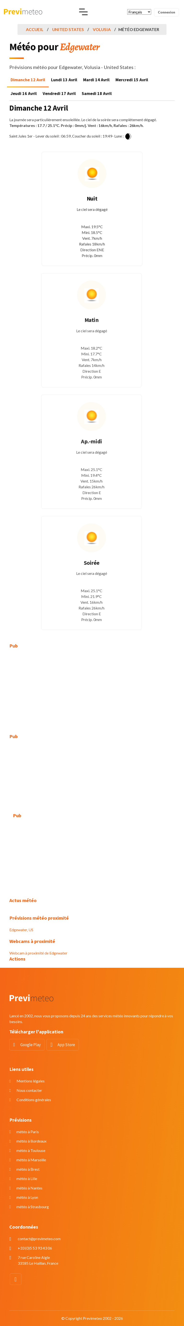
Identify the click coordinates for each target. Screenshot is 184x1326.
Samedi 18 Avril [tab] (97, 93)
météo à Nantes (29, 1188)
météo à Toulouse (31, 1150)
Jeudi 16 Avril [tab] (24, 93)
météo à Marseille (31, 1159)
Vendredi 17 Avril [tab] (59, 93)
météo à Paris (28, 1131)
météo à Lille (27, 1178)
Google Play (30, 1044)
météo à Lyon (27, 1197)
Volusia (102, 29)
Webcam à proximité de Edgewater (38, 953)
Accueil (34, 29)
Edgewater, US (21, 929)
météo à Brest (28, 1169)
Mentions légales (31, 1081)
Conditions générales (34, 1099)
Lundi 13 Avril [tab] (64, 79)
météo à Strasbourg (33, 1206)
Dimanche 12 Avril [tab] (28, 79)
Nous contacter (29, 1090)
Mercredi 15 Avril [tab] (131, 79)
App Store (66, 1044)
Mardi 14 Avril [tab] (96, 79)
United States (68, 29)
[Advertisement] (92, 688)
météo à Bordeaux (31, 1141)
